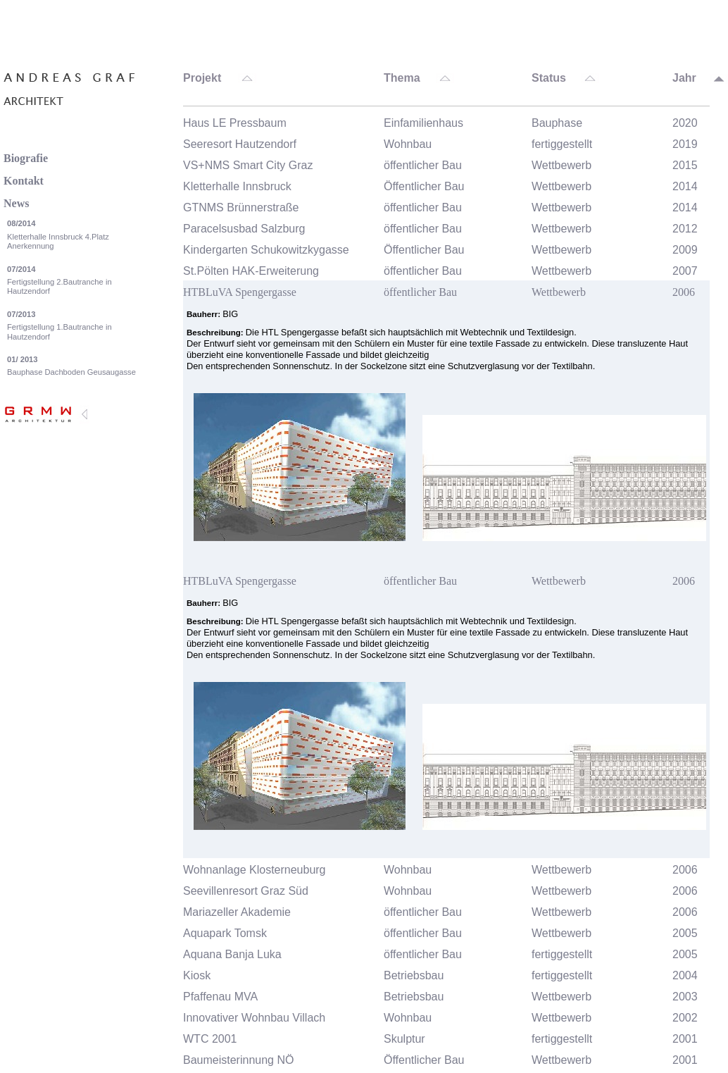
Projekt (202, 78)
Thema (402, 78)
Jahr (684, 78)
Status (549, 78)
